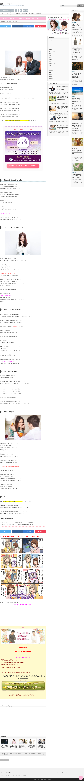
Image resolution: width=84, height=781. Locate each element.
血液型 (50, 74)
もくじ (21, 10)
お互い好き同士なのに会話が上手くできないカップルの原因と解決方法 (62, 107)
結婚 (50, 72)
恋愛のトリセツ (6, 4)
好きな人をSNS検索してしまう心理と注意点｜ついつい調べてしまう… (4, 747)
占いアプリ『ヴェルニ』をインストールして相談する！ (23, 165)
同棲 (50, 55)
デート (16, 10)
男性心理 (7, 10)
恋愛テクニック (52, 63)
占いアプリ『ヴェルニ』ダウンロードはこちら (10, 602)
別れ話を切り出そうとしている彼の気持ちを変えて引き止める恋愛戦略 (12, 754)
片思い (1, 10)
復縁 (4, 10)
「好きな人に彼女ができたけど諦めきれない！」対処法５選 (13, 747)
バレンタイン (51, 44)
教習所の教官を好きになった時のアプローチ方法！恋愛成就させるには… (41, 748)
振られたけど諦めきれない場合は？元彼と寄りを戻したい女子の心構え (62, 88)
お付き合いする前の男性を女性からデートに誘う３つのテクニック (34, 754)
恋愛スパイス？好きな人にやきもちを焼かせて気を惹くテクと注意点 (77, 26)
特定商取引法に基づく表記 (61, 772)
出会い (50, 49)
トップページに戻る (4, 759)
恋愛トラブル (51, 65)
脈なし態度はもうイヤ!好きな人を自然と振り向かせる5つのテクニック (62, 127)
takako (16, 21)
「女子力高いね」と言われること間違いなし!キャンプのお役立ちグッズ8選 (62, 98)
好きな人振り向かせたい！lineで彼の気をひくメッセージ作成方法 (17, 522)
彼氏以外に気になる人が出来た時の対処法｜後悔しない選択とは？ (62, 117)
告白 (18, 10)
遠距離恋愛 (51, 76)
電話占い (51, 78)
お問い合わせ (25, 10)
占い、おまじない (52, 51)
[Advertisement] (23, 39)
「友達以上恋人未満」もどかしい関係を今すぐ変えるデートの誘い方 (77, 176)
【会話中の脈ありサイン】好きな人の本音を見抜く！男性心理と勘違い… (31, 748)
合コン (50, 53)
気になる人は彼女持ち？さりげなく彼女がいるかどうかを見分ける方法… (22, 748)
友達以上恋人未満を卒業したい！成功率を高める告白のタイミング (17, 524)
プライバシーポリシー (73, 772)
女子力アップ (51, 59)
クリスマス (51, 40)
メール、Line (11, 10)
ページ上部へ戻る (81, 778)
